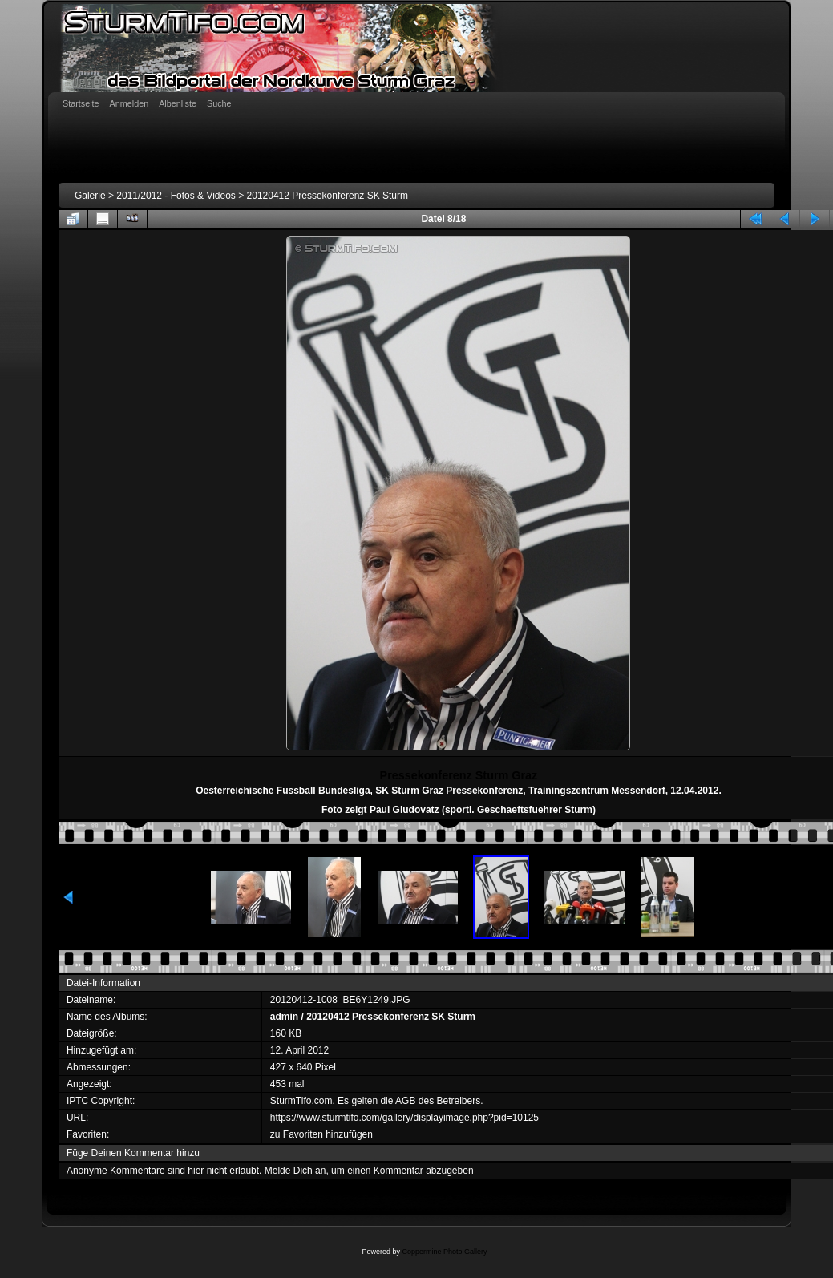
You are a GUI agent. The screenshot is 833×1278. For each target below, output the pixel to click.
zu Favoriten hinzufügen (321, 1134)
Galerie (90, 195)
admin (284, 1016)
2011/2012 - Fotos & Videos (176, 195)
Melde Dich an (295, 1170)
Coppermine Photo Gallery (444, 1252)
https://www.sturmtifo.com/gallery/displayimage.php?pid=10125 (404, 1117)
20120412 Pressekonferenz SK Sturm (327, 195)
